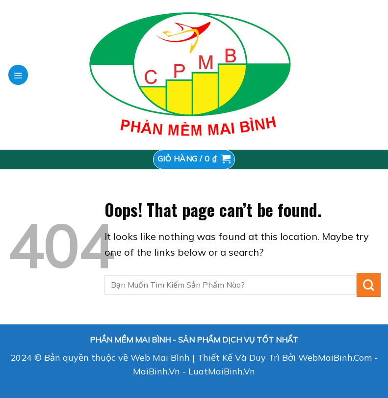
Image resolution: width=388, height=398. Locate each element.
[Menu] (18, 74)
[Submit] (369, 285)
